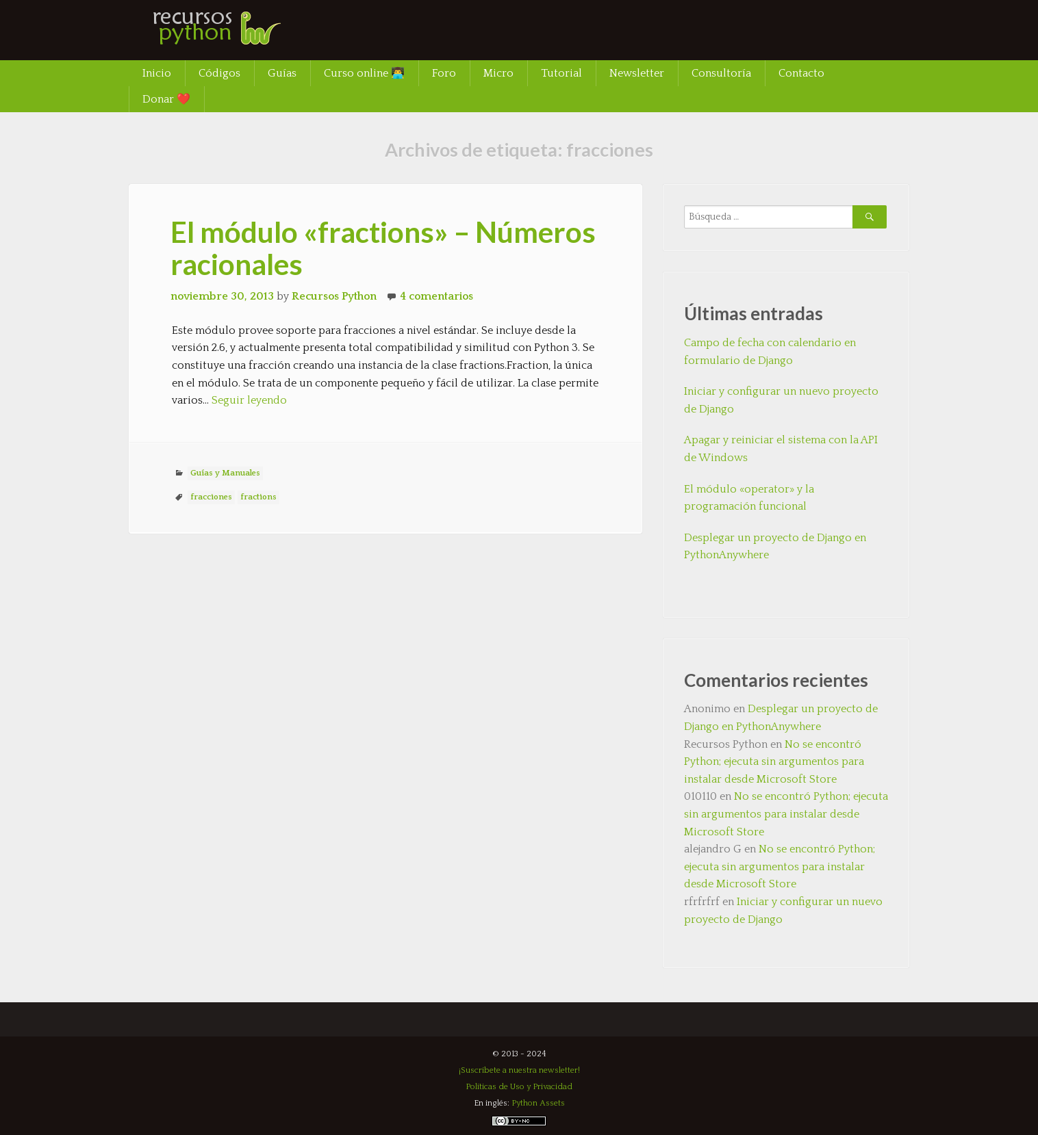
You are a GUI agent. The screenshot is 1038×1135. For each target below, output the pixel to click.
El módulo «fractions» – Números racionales (383, 248)
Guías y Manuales (225, 473)
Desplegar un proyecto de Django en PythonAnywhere (775, 547)
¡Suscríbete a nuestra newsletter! (519, 1070)
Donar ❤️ (166, 99)
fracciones (211, 497)
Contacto (801, 73)
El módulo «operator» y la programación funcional (749, 498)
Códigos (219, 73)
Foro (444, 73)
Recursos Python (334, 296)
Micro (498, 73)
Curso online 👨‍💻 (364, 73)
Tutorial (561, 73)
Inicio (156, 73)
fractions (258, 497)
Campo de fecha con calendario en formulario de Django (770, 352)
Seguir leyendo (249, 400)
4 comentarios (436, 296)
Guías (282, 73)
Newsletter (636, 73)
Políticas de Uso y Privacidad (519, 1086)
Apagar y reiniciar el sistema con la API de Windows (781, 449)
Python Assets (538, 1103)
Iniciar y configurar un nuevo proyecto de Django (781, 400)
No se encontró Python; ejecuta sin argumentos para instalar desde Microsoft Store (774, 761)
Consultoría (721, 73)
